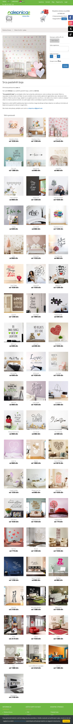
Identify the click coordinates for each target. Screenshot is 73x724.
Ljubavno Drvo (58, 519)
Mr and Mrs (13, 373)
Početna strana (8, 711)
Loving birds (58, 402)
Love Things (13, 285)
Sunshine (58, 548)
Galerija (29, 714)
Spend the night (36, 577)
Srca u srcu (58, 344)
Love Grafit (36, 227)
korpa (64, 19)
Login (66, 2)
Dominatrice (13, 694)
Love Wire (58, 168)
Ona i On (13, 607)
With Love (14, 344)
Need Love (58, 285)
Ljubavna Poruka (36, 519)
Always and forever (13, 431)
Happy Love (36, 197)
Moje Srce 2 (58, 607)
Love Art (13, 314)
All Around (36, 373)
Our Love (13, 168)
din (8, 1)
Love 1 (58, 636)
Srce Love (36, 256)
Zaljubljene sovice (58, 227)
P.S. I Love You (58, 431)
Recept (36, 548)
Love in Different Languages (36, 665)
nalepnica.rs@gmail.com (35, 108)
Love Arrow (36, 168)
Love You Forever (58, 197)
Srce (13, 665)
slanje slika (25, 16)
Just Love (36, 344)
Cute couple (36, 402)
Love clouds (36, 431)
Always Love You (36, 490)
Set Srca (13, 548)
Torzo (13, 636)
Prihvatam (66, 721)
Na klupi (58, 577)
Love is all (36, 285)
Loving (14, 227)
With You (13, 402)
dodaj (65, 66)
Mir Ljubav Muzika (36, 607)
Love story (14, 519)
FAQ (28, 711)
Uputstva (41, 2)
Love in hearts (14, 197)
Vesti (52, 714)
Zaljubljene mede (13, 139)
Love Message (58, 256)
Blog (53, 2)
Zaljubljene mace (36, 139)
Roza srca (58, 139)
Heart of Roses (58, 460)
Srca (13, 256)
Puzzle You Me (58, 314)
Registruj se (59, 2)
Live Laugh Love (13, 577)
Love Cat (58, 665)
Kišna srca (58, 490)
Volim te (13, 460)
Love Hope (36, 314)
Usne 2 (36, 636)
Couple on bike (14, 490)
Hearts (36, 460)
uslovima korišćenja (20, 721)
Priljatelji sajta (54, 711)
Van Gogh (58, 373)
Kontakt (48, 2)
